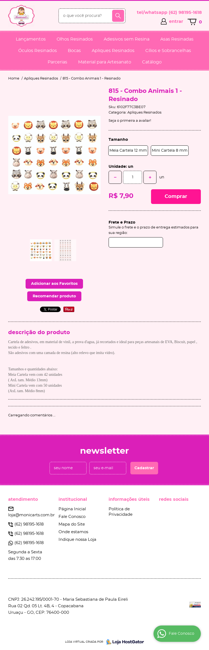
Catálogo (152, 62)
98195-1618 (185, 12)
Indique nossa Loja (77, 540)
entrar (176, 21)
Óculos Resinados (37, 50)
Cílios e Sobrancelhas (168, 50)
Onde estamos (73, 532)
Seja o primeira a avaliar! (130, 121)
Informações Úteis (129, 499)
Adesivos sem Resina (126, 39)
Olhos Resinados (75, 39)
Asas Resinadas (176, 39)
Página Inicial (72, 509)
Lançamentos (31, 39)
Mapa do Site (72, 524)
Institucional (73, 499)
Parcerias (57, 62)
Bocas (74, 50)
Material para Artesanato (104, 62)
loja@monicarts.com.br (31, 515)
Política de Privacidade (121, 512)
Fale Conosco (72, 517)
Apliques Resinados (113, 50)
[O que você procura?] (118, 16)
